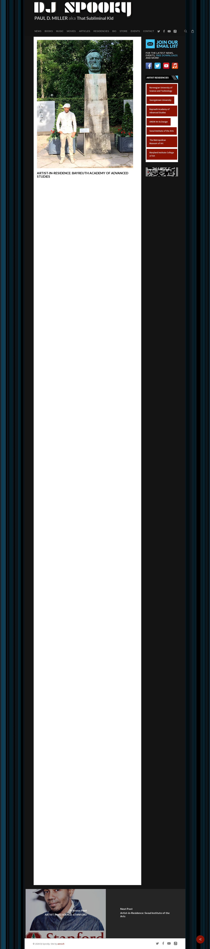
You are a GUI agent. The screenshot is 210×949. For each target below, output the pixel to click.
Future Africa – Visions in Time (64, 291)
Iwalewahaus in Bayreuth (51, 294)
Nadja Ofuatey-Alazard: (51, 768)
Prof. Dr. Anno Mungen (60, 757)
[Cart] (192, 31)
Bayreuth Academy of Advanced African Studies (65, 250)
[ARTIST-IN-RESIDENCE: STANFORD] (66, 913)
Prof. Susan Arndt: (47, 734)
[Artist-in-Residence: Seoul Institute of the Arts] (146, 913)
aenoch (60, 943)
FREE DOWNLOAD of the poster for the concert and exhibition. (85, 450)
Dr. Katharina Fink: (47, 745)
